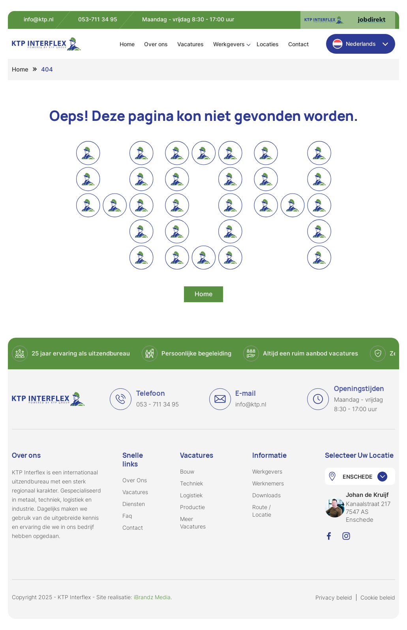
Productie (192, 507)
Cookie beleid (377, 597)
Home (127, 44)
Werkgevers (229, 44)
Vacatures (190, 44)
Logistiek (191, 495)
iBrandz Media (152, 597)
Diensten (133, 503)
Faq (127, 515)
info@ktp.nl (38, 19)
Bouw (187, 471)
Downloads (266, 495)
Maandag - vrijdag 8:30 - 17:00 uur (188, 19)
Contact (298, 44)
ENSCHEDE (358, 476)
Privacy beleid (333, 597)
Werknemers (268, 483)
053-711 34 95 (97, 19)
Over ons (156, 44)
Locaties (268, 44)
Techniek (191, 483)
